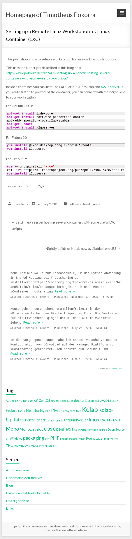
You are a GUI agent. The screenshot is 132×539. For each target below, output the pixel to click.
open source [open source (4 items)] (99, 429)
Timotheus (20, 204)
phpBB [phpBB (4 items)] (64, 438)
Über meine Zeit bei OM (24, 478)
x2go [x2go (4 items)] (51, 445)
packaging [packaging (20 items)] (33, 438)
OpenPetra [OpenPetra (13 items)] (63, 429)
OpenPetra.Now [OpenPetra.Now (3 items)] (83, 429)
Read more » (65, 291)
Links (10, 508)
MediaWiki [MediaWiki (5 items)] (114, 420)
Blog (9, 485)
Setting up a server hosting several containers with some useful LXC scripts (64, 225)
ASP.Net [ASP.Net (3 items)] (23, 400)
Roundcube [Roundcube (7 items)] (94, 438)
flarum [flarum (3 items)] (21, 410)
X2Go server (110, 87)
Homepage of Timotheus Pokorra (50, 14)
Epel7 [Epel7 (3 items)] (115, 400)
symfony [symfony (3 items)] (113, 438)
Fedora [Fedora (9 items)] (12, 410)
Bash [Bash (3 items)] (30, 400)
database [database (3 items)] (56, 400)
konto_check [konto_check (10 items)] (35, 420)
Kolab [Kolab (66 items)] (90, 409)
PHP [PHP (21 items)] (55, 438)
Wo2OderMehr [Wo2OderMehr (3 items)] (38, 445)
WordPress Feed (115, 368)
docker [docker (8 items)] (79, 400)
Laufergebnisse (17, 500)
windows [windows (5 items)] (24, 445)
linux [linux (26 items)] (94, 419)
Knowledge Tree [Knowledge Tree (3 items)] (72, 410)
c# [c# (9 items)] (36, 400)
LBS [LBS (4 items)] (58, 420)
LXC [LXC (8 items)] (103, 420)
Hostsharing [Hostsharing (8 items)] (35, 410)
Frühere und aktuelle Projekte (28, 493)
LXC (28, 186)
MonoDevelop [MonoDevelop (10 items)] (31, 429)
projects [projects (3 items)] (73, 438)
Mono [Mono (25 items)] (12, 429)
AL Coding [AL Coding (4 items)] (12, 400)
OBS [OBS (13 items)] (48, 429)
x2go (40, 186)
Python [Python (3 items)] (81, 438)
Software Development (84, 204)
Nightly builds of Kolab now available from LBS (82, 248)
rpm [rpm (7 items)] (106, 438)
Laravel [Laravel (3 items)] (51, 420)
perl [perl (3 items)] (47, 438)
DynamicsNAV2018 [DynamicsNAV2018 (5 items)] (98, 400)
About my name (18, 470)
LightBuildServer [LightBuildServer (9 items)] (74, 420)
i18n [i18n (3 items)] (47, 410)
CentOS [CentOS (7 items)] (44, 400)
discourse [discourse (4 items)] (67, 400)
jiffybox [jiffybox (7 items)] (56, 410)
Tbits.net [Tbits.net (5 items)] (12, 445)
